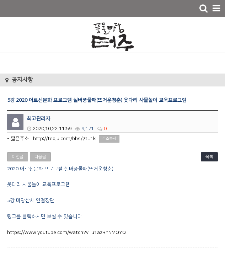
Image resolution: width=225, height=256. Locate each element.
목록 (209, 156)
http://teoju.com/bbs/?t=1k (64, 139)
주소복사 (109, 139)
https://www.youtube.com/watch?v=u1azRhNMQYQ (66, 232)
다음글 (40, 156)
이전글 (17, 156)
